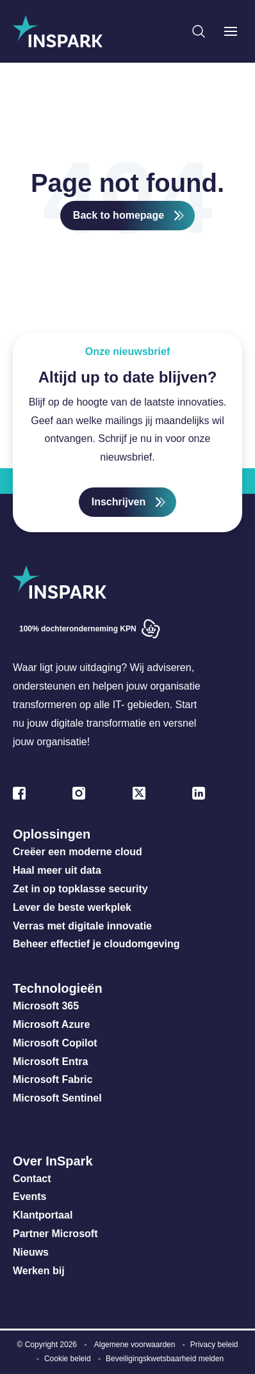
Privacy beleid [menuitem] (214, 1344)
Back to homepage (118, 215)
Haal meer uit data (57, 870)
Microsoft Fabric (52, 1079)
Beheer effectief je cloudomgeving (96, 943)
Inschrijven (118, 501)
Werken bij (39, 1270)
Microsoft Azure (51, 1024)
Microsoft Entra (52, 1061)
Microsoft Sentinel (57, 1098)
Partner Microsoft (55, 1233)
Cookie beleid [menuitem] (67, 1358)
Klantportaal (42, 1215)
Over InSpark (53, 1161)
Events (29, 1196)
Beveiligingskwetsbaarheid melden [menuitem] (165, 1358)
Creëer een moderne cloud (77, 851)
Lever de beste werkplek (72, 907)
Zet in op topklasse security (80, 888)
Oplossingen (51, 834)
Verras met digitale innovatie (82, 925)
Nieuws (31, 1252)
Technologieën (58, 988)
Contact (32, 1178)
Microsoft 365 (46, 1005)
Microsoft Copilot (55, 1043)
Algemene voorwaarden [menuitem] (135, 1344)
